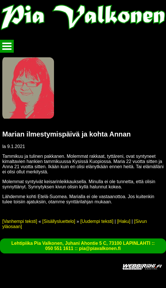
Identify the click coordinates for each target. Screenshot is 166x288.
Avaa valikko (7, 46)
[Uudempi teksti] (96, 221)
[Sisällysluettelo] (58, 221)
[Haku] (123, 221)
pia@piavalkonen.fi (100, 248)
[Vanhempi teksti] (19, 221)
